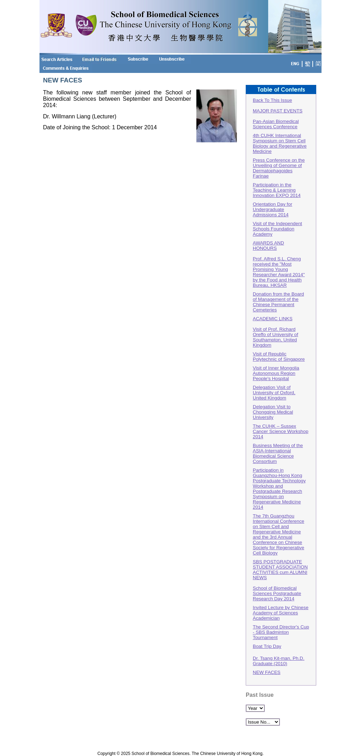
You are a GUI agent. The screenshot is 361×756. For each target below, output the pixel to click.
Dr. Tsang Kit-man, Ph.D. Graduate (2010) (278, 661)
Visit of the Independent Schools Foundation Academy (277, 229)
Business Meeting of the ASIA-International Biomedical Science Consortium (278, 453)
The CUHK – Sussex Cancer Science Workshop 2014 (280, 431)
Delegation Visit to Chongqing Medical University (273, 412)
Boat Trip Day (267, 646)
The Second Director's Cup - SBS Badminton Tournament (281, 632)
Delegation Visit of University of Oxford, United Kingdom (274, 393)
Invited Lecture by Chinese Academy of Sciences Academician (280, 613)
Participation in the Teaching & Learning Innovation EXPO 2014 (277, 190)
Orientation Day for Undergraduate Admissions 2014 (272, 209)
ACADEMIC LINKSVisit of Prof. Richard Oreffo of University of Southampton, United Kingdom (275, 332)
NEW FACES (267, 672)
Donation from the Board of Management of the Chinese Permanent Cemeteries (278, 301)
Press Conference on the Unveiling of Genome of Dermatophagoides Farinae (279, 168)
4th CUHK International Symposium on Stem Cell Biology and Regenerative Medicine (280, 143)
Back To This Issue (272, 100)
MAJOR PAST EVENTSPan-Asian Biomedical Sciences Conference (277, 118)
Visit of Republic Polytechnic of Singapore (279, 356)
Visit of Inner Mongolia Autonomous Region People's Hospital (276, 373)
